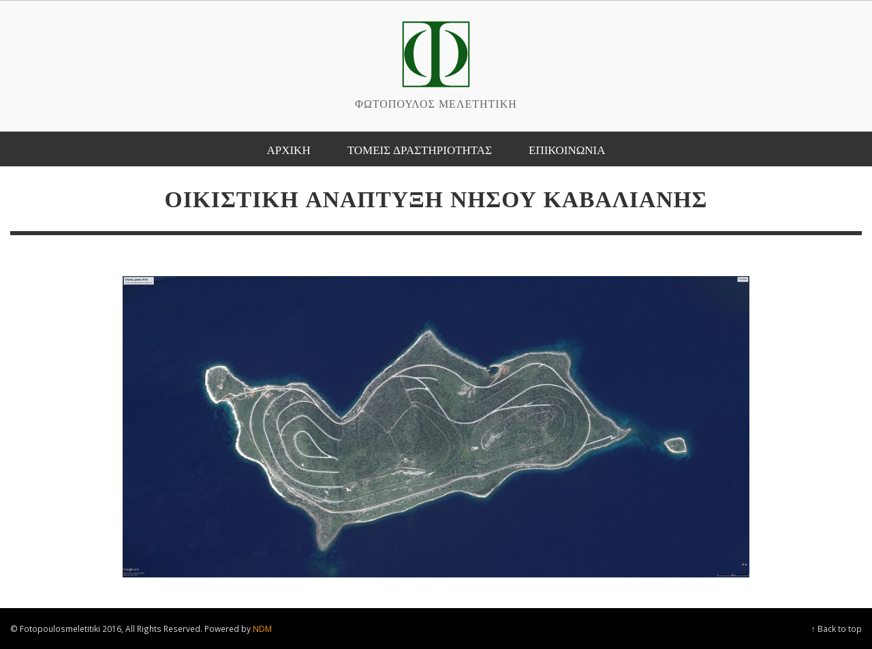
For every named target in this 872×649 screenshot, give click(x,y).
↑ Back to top (836, 628)
